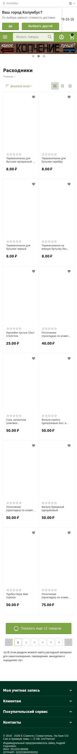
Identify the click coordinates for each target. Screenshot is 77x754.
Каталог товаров (5, 37)
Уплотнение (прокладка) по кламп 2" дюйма (19, 508)
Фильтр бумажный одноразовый (53, 508)
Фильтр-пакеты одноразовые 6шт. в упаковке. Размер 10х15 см (54, 421)
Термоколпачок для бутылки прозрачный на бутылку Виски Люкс (21, 160)
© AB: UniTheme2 (44, 738)
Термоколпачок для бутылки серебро (54, 160)
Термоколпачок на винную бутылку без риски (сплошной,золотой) (54, 247)
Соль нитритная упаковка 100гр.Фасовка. (16, 421)
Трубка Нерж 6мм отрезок (17, 596)
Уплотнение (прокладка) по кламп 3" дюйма (55, 596)
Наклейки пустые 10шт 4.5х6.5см (20, 334)
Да (10, 26)
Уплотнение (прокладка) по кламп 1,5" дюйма (55, 334)
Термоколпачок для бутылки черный (18, 247)
